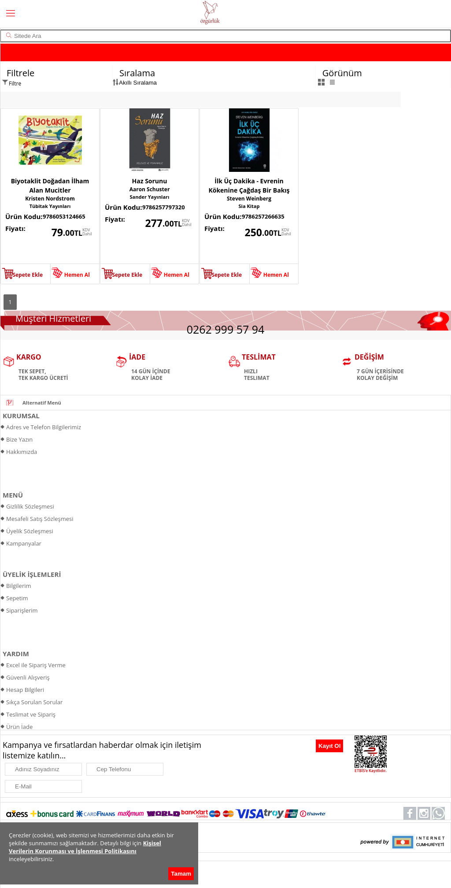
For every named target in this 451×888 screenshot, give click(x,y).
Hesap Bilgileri (25, 690)
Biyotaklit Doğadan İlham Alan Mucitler (50, 185)
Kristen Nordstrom (49, 198)
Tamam (181, 873)
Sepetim (17, 598)
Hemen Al (77, 275)
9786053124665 (64, 216)
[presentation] (269, 748)
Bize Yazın (19, 439)
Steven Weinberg (249, 198)
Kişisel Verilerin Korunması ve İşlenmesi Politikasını (85, 847)
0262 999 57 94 (226, 329)
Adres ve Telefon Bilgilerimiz (43, 427)
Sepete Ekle (27, 275)
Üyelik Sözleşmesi (29, 531)
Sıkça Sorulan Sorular (34, 702)
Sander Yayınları (150, 196)
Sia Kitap (249, 206)
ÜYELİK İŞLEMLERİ (32, 574)
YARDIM (16, 653)
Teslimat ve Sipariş (30, 714)
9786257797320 (163, 207)
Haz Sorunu (149, 181)
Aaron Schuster (149, 189)
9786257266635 (263, 216)
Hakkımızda (21, 452)
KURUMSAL (21, 415)
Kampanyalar (23, 543)
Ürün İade (19, 727)
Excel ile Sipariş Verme (36, 665)
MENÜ (13, 494)
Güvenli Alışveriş (28, 677)
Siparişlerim (22, 610)
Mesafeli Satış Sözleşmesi (40, 519)
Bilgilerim (18, 586)
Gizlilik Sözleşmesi (30, 506)
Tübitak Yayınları (50, 206)
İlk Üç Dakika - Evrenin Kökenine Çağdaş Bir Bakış (248, 185)
